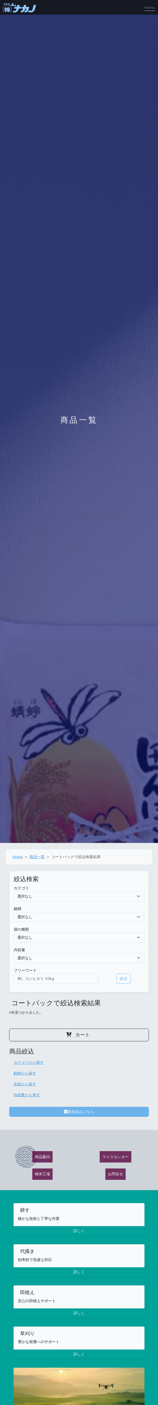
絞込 (123, 978)
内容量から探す (27, 1095)
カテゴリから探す (29, 1062)
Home (17, 856)
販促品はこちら (79, 1111)
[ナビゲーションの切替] (149, 7)
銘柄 (17, 908)
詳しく (79, 1230)
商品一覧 (37, 856)
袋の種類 (21, 929)
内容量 (19, 950)
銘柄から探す (25, 1073)
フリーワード (25, 970)
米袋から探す (25, 1084)
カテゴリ (21, 888)
